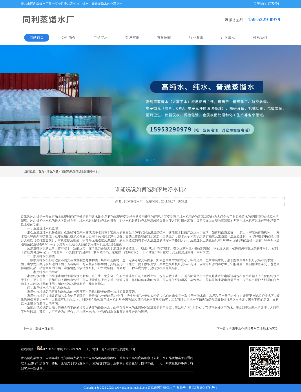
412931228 (46, 349)
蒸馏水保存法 (44, 328)
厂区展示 (228, 37)
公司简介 (69, 37)
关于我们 (260, 3)
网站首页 (37, 37)
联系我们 (274, 3)
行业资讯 (196, 37)
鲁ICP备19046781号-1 (203, 387)
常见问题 (164, 37)
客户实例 (132, 37)
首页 (41, 171)
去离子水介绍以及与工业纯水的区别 (253, 328)
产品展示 (100, 37)
